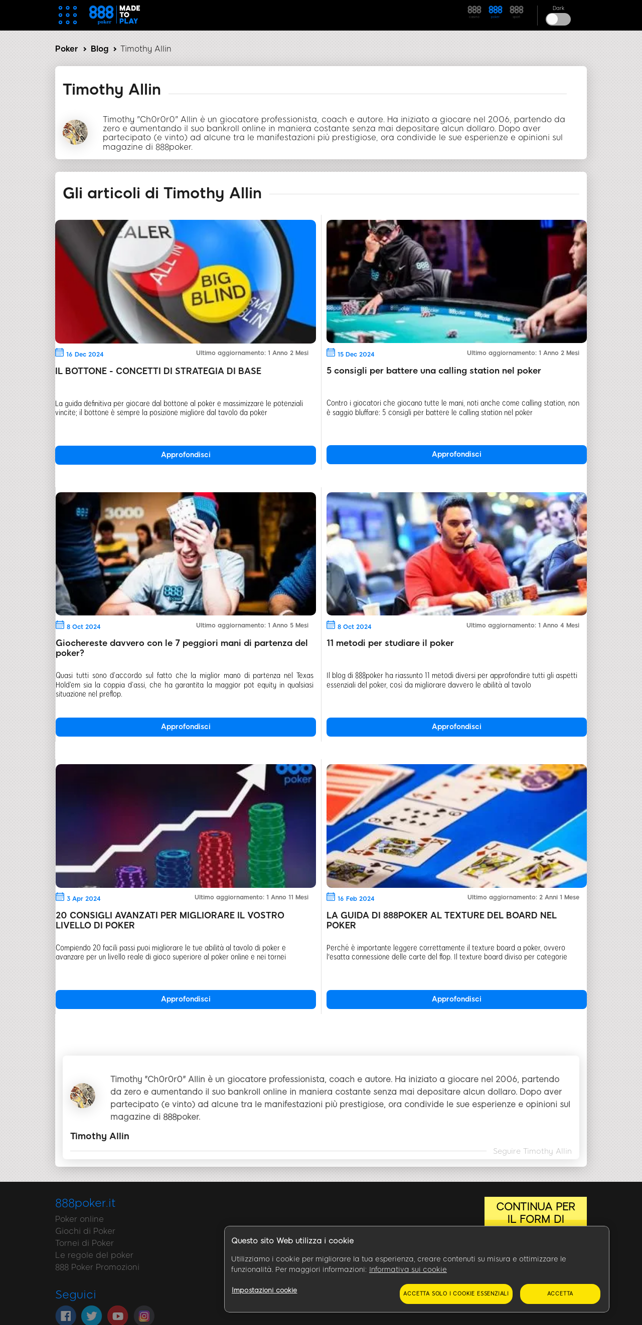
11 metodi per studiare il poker (390, 643)
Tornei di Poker (84, 1243)
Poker (66, 49)
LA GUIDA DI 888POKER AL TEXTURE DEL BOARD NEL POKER (442, 920)
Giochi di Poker (85, 1231)
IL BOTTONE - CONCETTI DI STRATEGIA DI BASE (158, 371)
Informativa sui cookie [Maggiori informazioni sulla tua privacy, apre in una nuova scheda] (408, 1269)
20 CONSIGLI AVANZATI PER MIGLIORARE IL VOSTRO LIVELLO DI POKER (170, 920)
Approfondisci (186, 455)
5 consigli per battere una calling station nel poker (434, 371)
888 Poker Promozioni (97, 1267)
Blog (99, 49)
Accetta (560, 1293)
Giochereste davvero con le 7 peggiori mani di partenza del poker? (182, 648)
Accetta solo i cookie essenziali (456, 1293)
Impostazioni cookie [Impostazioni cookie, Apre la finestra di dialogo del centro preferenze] (264, 1290)
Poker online (79, 1219)
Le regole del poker (94, 1255)
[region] (416, 1269)
